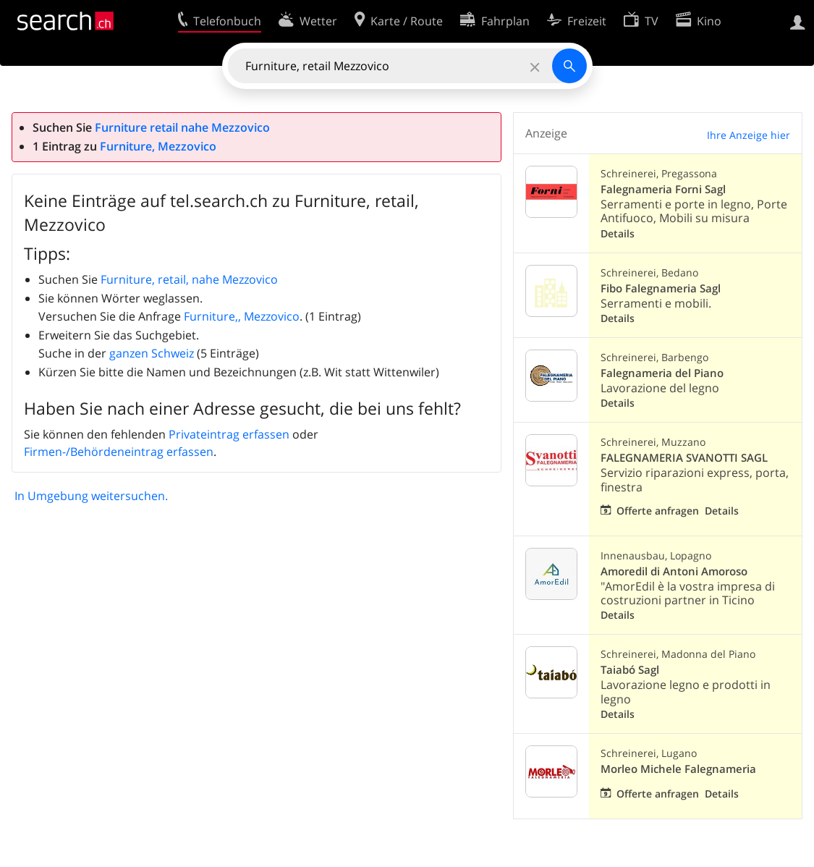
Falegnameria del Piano (662, 373)
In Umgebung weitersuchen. (91, 496)
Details (618, 233)
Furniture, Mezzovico (158, 146)
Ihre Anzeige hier (748, 135)
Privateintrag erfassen (229, 434)
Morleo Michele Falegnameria (678, 769)
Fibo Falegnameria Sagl (661, 288)
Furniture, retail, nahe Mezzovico (189, 279)
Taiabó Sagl (630, 669)
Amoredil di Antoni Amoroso (674, 571)
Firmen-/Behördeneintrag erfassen (118, 452)
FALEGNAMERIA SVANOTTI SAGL (684, 457)
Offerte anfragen (657, 510)
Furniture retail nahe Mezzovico (182, 127)
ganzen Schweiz (151, 353)
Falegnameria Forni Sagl (663, 189)
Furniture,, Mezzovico (242, 316)
